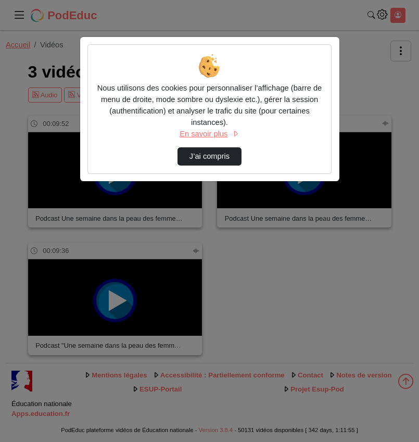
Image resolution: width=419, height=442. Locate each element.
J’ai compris (209, 156)
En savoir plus (209, 134)
